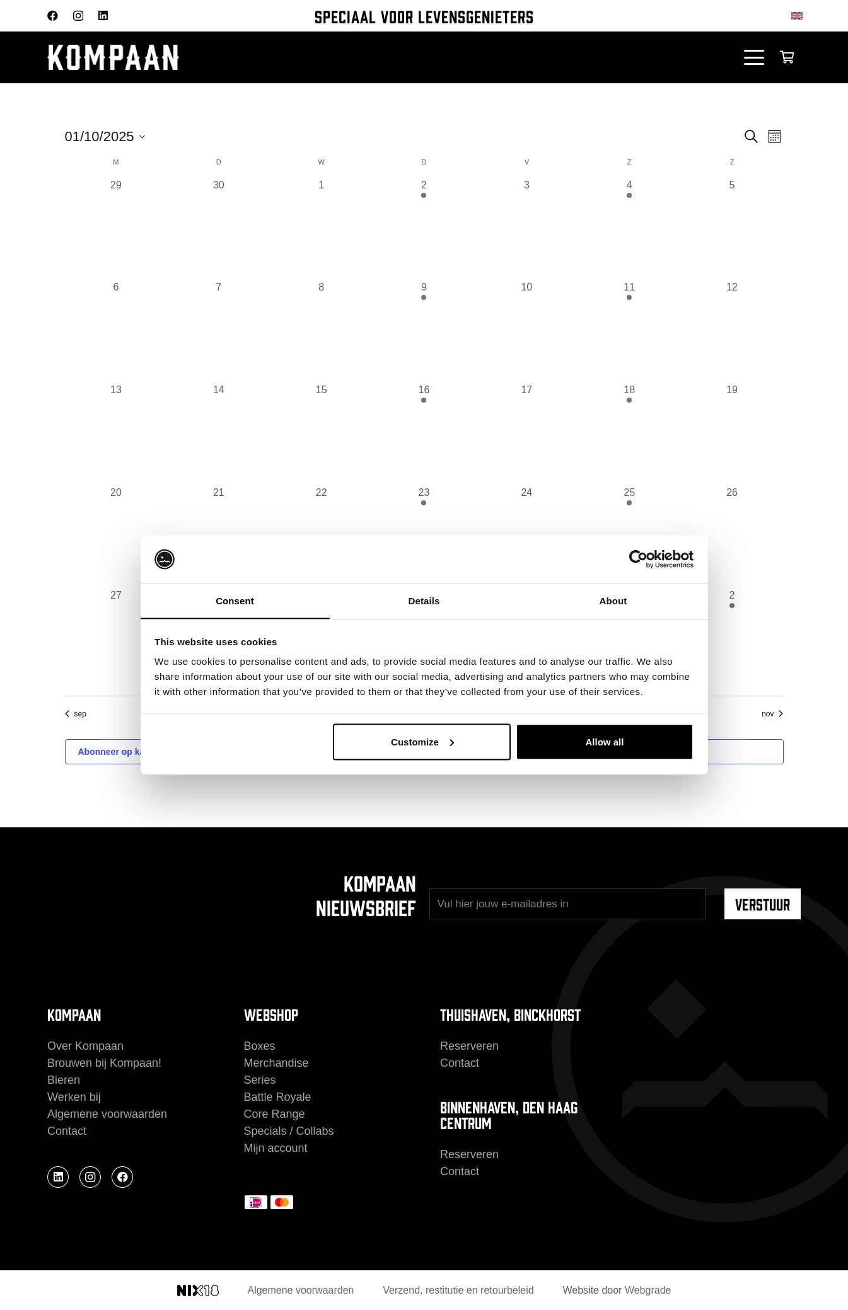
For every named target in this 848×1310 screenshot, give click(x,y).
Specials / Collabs (289, 1131)
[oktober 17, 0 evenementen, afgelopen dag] (526, 433)
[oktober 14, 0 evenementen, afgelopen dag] (218, 433)
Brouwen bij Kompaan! (104, 1063)
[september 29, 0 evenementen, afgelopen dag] (116, 229)
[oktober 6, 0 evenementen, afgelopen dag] (116, 331)
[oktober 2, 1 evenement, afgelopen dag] (424, 229)
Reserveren (469, 1046)
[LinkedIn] (103, 15)
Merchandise (276, 1063)
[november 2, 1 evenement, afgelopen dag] (732, 639)
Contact (66, 1131)
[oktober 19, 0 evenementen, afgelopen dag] (732, 433)
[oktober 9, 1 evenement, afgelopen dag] (424, 331)
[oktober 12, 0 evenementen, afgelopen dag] (732, 331)
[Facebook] (52, 15)
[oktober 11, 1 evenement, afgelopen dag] (629, 331)
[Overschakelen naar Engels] (799, 15)
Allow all (605, 742)
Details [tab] (424, 600)
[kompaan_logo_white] (173, 57)
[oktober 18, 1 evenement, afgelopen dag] (629, 433)
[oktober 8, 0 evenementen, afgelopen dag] (321, 331)
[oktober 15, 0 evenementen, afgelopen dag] (321, 433)
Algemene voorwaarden (107, 1114)
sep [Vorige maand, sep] (75, 714)
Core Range (274, 1114)
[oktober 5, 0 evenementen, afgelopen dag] (732, 229)
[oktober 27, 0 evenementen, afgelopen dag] (116, 639)
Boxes (260, 1046)
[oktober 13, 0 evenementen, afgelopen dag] (116, 433)
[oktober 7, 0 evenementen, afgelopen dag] (218, 331)
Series (260, 1080)
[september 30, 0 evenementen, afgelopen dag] (218, 229)
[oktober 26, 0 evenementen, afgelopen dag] (732, 536)
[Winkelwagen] (787, 57)
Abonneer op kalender (124, 752)
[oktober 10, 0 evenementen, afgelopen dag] (526, 331)
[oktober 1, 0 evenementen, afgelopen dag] (321, 229)
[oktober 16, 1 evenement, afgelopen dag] (424, 433)
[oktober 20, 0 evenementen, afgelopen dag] (116, 536)
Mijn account (276, 1148)
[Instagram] (78, 16)
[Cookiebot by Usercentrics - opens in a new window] (638, 558)
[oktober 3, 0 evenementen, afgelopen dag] (526, 229)
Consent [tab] (235, 600)
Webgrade (648, 1290)
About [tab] (613, 600)
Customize (422, 742)
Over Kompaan (85, 1046)
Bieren (63, 1080)
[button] (754, 57)
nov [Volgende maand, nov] (772, 714)
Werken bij (74, 1097)
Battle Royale (277, 1097)
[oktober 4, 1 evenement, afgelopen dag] (629, 229)
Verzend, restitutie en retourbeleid (458, 1290)
